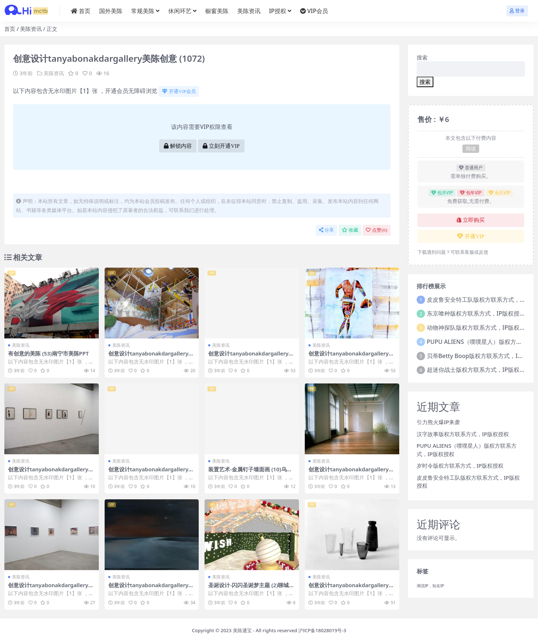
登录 (517, 10)
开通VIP (470, 236)
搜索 (422, 57)
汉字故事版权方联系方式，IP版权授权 (463, 434)
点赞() (376, 230)
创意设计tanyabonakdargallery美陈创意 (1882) (51, 472)
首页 (9, 28)
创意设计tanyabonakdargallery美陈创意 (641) (251, 356)
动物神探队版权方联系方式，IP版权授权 (479, 328)
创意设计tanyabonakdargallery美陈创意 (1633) (151, 472)
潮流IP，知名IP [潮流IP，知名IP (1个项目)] (430, 585)
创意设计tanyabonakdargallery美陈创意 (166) (351, 472)
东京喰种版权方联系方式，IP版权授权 (476, 313)
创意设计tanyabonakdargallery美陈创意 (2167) (351, 588)
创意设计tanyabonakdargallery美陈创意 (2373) (351, 356)
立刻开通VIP (221, 146)
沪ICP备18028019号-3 (322, 629)
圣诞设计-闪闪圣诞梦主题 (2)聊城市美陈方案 (251, 588)
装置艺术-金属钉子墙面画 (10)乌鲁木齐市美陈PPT (250, 472)
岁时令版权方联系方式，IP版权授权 (460, 465)
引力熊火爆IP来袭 (438, 422)
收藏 (350, 230)
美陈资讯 (31, 28)
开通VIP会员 (178, 91)
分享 (326, 230)
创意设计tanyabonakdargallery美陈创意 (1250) (51, 588)
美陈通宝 (242, 629)
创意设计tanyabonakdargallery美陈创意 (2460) (151, 588)
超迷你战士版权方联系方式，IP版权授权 (479, 370)
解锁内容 (178, 146)
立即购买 (471, 220)
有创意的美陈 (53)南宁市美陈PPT (48, 353)
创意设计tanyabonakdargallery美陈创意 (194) (151, 356)
